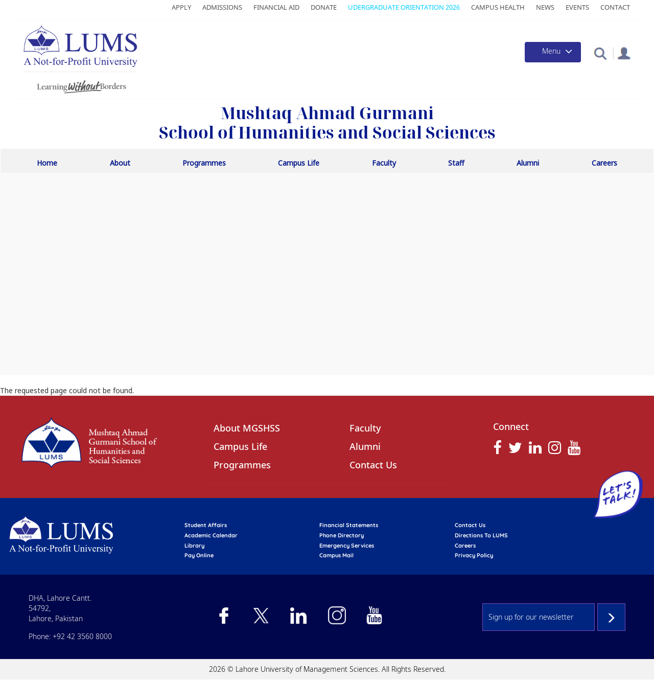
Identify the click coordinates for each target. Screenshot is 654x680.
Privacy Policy (474, 555)
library (194, 545)
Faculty (384, 163)
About (120, 163)
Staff (456, 163)
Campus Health (498, 7)
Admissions (222, 7)
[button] (600, 53)
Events (577, 7)
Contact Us (373, 465)
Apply (181, 7)
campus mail (336, 555)
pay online (199, 555)
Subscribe (611, 617)
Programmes (204, 163)
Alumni (528, 163)
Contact (615, 7)
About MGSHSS (247, 428)
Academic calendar (211, 535)
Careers (604, 163)
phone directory (341, 535)
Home (47, 163)
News (545, 7)
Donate (324, 7)
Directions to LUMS (481, 535)
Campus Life (298, 163)
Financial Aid (276, 7)
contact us (470, 525)
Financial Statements (348, 525)
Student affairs (205, 525)
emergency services (346, 545)
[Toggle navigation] (553, 52)
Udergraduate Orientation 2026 (404, 7)
